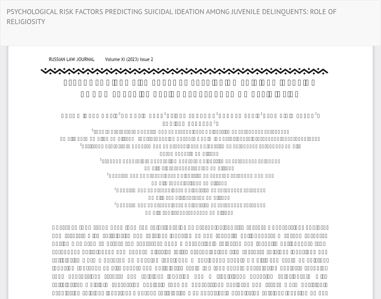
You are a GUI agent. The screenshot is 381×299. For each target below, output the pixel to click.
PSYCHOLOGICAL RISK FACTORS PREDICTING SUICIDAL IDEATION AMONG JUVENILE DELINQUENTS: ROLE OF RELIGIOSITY (172, 16)
